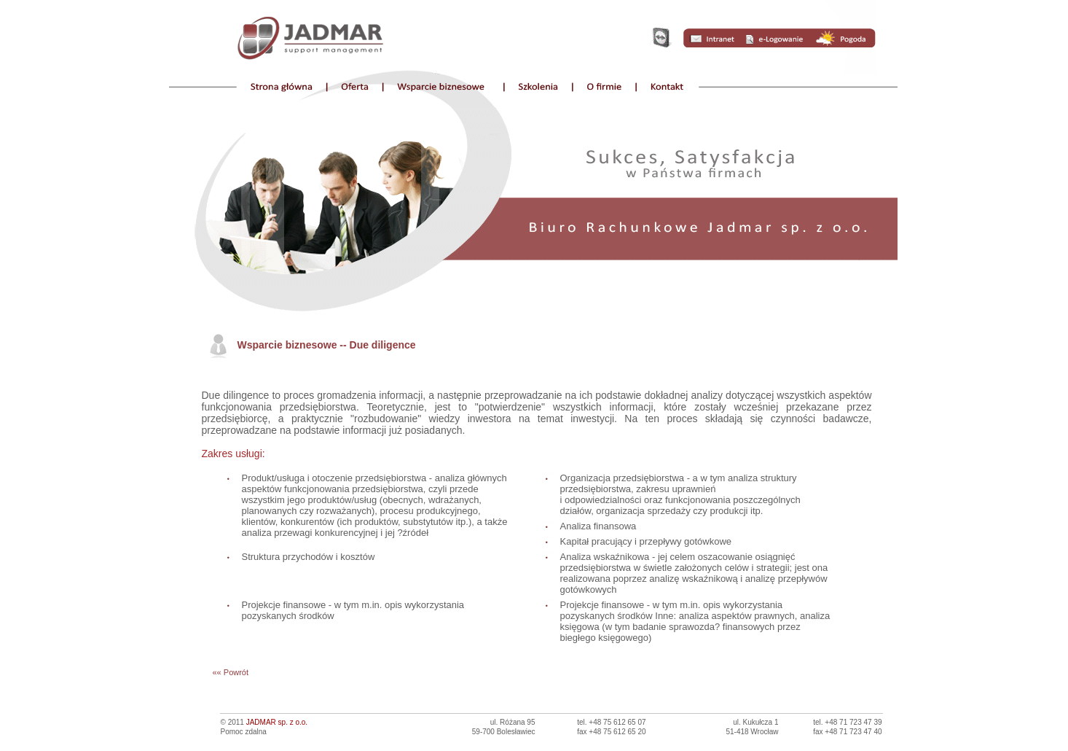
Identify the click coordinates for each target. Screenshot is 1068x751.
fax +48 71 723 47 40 (847, 732)
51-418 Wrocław (752, 732)
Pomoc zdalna (244, 732)
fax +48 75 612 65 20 (611, 732)
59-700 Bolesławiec (503, 732)
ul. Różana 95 (512, 722)
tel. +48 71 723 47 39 (847, 722)
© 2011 (264, 722)
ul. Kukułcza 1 (755, 722)
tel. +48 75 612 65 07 (611, 722)
